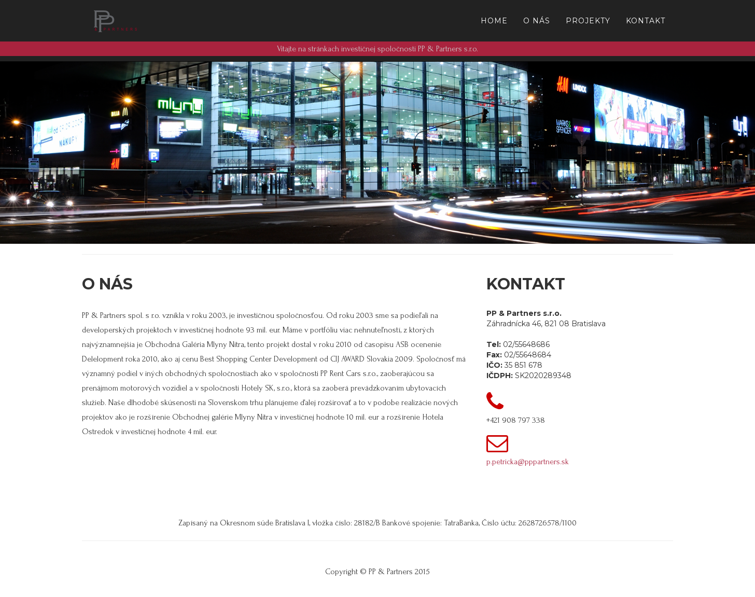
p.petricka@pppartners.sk (527, 461)
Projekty (588, 20)
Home (494, 20)
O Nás (536, 20)
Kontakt (645, 20)
